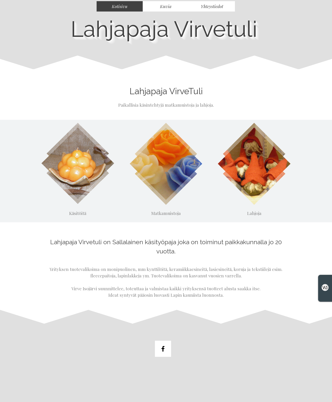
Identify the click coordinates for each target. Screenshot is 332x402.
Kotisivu (119, 6)
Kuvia (166, 6)
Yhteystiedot (212, 6)
